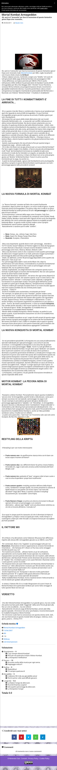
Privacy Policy (33, 762)
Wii (5, 637)
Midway (7, 643)
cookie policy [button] (43, 8)
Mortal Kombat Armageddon (14, 632)
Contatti (24, 762)
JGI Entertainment (10, 646)
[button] (54, 3)
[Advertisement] (28, 39)
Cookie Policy (45, 762)
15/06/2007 (8, 634)
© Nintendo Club (13, 762)
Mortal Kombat (31, 73)
